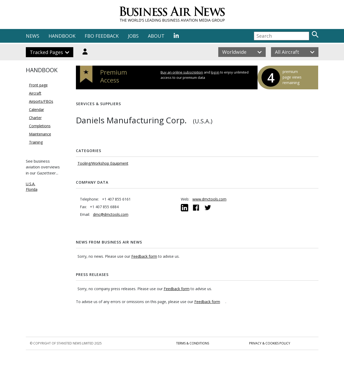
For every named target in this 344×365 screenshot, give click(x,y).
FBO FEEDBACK (102, 36)
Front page (38, 84)
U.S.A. (30, 183)
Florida (31, 189)
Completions (40, 125)
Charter (35, 117)
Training (36, 142)
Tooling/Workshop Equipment (102, 163)
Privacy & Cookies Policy (269, 343)
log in (215, 72)
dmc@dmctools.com (110, 214)
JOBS (133, 36)
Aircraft (35, 93)
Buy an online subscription (182, 72)
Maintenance (40, 134)
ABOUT (156, 36)
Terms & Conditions (192, 343)
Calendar (36, 109)
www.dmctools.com (209, 199)
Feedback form (144, 256)
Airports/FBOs (41, 101)
